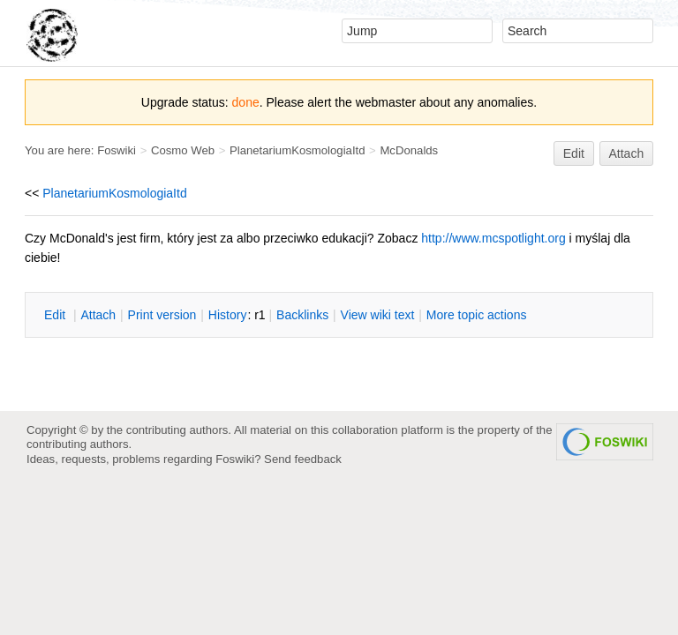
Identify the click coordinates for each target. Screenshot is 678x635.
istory (227, 315)
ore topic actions (476, 315)
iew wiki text (378, 315)
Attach (626, 153)
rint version (162, 315)
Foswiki (116, 150)
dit (56, 315)
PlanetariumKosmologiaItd (297, 150)
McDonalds (409, 150)
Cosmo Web (183, 150)
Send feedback (303, 459)
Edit (573, 153)
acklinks (302, 315)
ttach (98, 315)
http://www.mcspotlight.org (493, 238)
